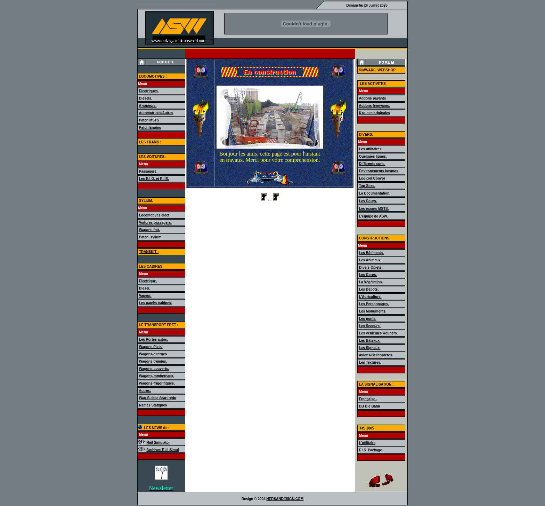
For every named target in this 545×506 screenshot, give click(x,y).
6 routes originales (374, 113)
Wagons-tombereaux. (156, 376)
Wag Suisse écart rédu (157, 398)
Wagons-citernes (153, 354)
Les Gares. (368, 275)
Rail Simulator (158, 442)
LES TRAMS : (149, 142)
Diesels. (145, 98)
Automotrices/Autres (156, 113)
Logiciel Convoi (372, 178)
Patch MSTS (149, 120)
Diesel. (144, 288)
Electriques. (149, 91)
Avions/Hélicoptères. (376, 355)
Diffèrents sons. (372, 164)
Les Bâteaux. (370, 340)
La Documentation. (374, 193)
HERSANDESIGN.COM (284, 499)
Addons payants (372, 98)
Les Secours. (370, 326)
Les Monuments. (373, 311)
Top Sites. (367, 186)
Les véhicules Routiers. (378, 333)
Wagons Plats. (151, 347)
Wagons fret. (149, 230)
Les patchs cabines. (155, 303)
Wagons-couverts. (154, 369)
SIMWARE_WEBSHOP (377, 70)
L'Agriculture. (370, 297)
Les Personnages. (374, 304)
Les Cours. (368, 201)
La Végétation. (371, 282)
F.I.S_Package (370, 450)
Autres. (145, 391)
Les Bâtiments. (371, 253)
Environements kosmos (378, 171)
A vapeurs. (147, 106)
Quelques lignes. (373, 156)
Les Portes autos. (153, 339)
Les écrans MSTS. (374, 209)
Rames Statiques (153, 405)
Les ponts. (367, 319)
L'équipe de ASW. (373, 216)
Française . (368, 399)
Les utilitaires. (370, 149)
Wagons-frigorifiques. (157, 383)
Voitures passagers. (155, 222)
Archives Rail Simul (162, 450)
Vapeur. (145, 296)
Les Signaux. (370, 348)
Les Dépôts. (369, 289)
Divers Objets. (370, 267)
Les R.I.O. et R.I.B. (154, 179)
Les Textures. (370, 362)
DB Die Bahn (369, 406)
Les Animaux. (370, 260)
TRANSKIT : (149, 252)
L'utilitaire (367, 443)
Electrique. (148, 281)
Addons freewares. (374, 106)
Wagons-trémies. (153, 361)
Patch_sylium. (150, 237)
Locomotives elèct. (154, 215)
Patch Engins (150, 127)
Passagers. (148, 171)
